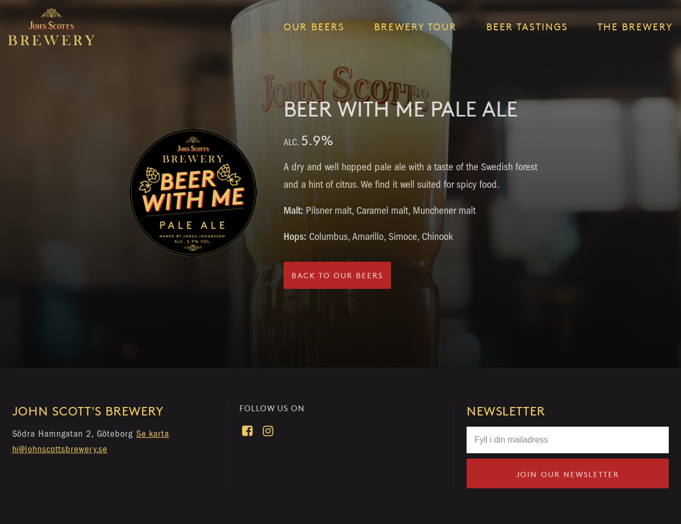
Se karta (152, 433)
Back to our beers (337, 275)
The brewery (635, 26)
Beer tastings (527, 26)
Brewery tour (415, 26)
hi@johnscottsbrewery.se (60, 449)
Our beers (314, 26)
